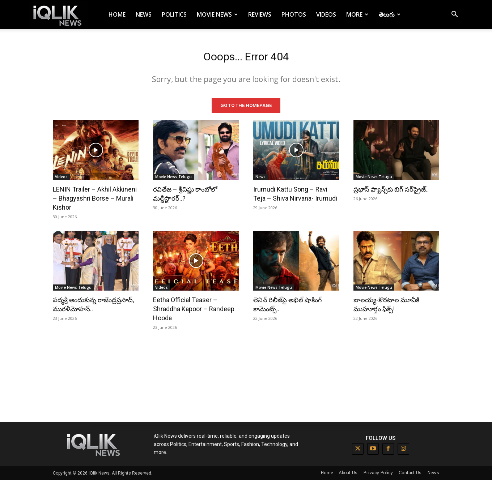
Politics (174, 14)
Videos (326, 14)
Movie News (217, 14)
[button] (454, 15)
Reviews (259, 14)
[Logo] (58, 14)
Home (117, 14)
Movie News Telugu (173, 176)
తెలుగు (389, 14)
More (357, 14)
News (144, 14)
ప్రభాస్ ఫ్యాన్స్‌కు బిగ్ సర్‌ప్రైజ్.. (391, 189)
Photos (293, 14)
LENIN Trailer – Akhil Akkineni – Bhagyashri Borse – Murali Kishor (95, 198)
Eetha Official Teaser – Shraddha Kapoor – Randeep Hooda (193, 309)
